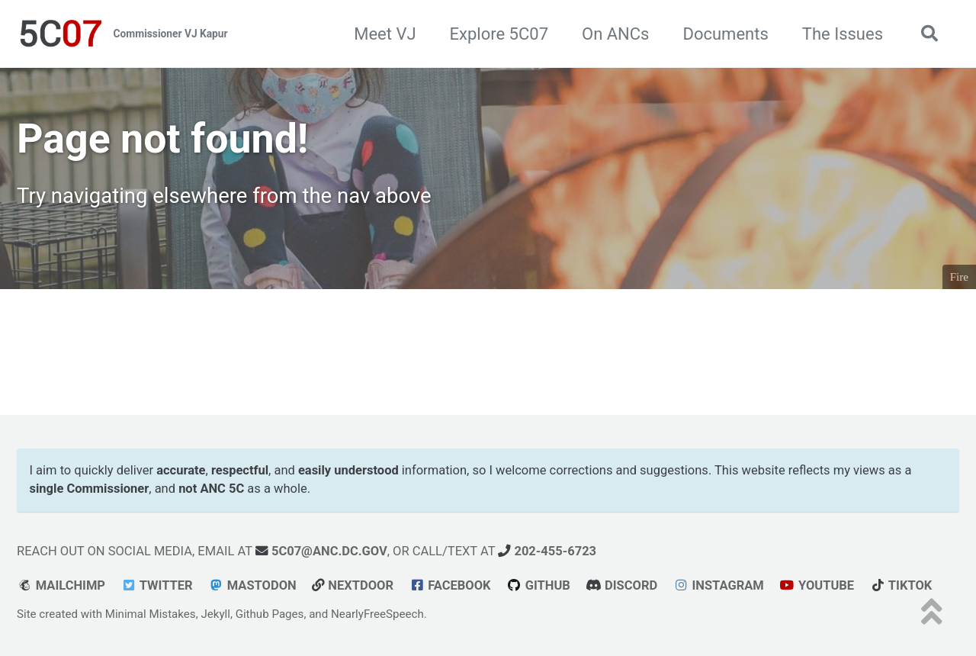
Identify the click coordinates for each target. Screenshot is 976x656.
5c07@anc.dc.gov (321, 551)
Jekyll (215, 614)
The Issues (842, 33)
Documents (725, 33)
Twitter (156, 585)
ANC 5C (222, 488)
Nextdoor (352, 585)
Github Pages (270, 614)
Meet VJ (385, 33)
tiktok (901, 585)
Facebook (449, 585)
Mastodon (252, 585)
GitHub (538, 585)
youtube (816, 585)
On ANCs (615, 33)
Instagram (718, 585)
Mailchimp (61, 585)
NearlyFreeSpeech (377, 614)
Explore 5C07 (499, 33)
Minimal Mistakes (150, 614)
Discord (621, 585)
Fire (959, 277)
